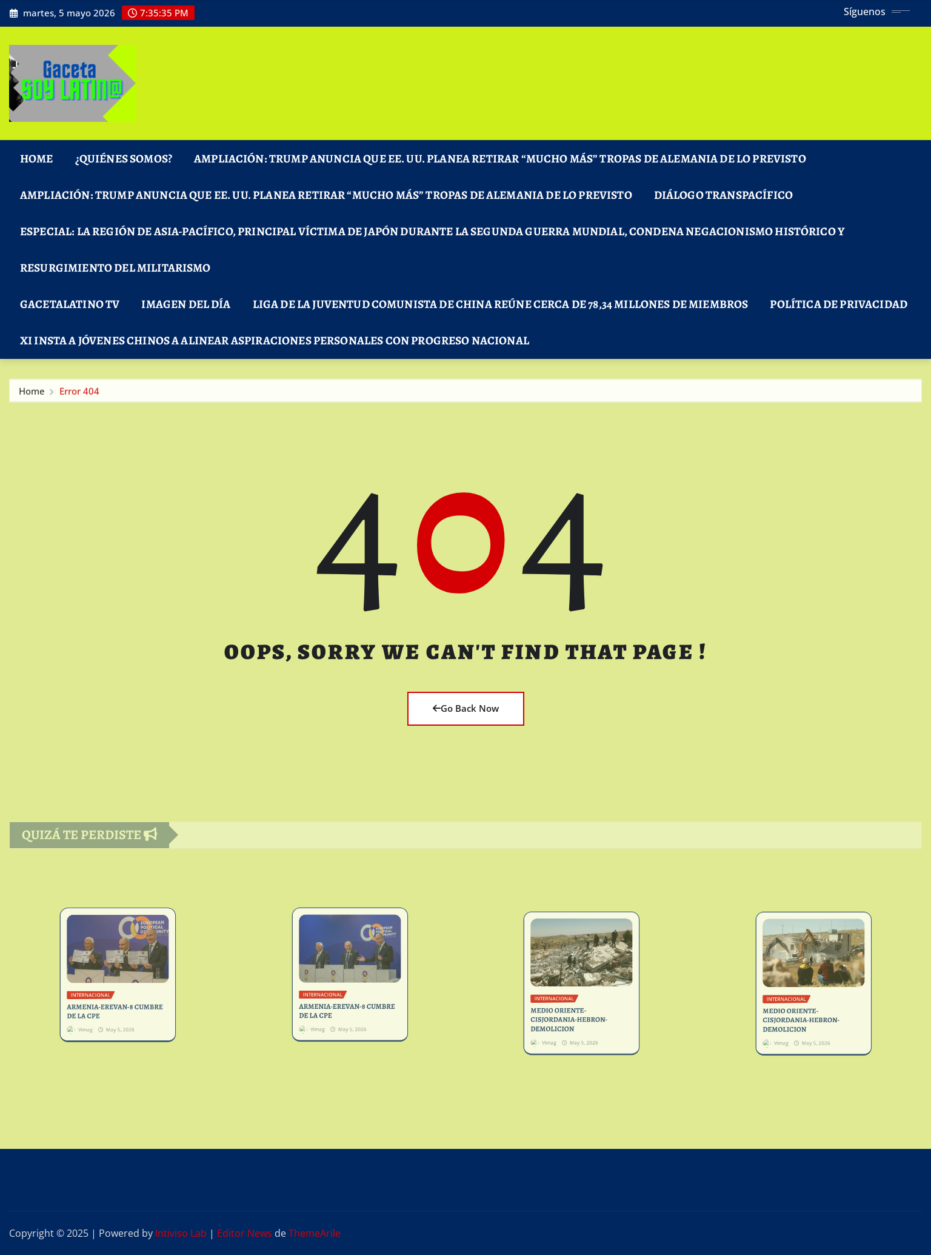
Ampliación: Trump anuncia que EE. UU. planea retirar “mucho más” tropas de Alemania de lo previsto (500, 158)
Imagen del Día (185, 304)
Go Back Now (466, 708)
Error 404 (79, 395)
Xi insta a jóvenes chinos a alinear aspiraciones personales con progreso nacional (274, 340)
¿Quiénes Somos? (123, 158)
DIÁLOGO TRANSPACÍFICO (723, 195)
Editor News (244, 1233)
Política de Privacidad (838, 304)
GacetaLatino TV (69, 304)
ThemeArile (315, 1233)
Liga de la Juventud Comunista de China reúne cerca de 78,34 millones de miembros (501, 304)
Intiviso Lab (181, 1233)
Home (36, 158)
